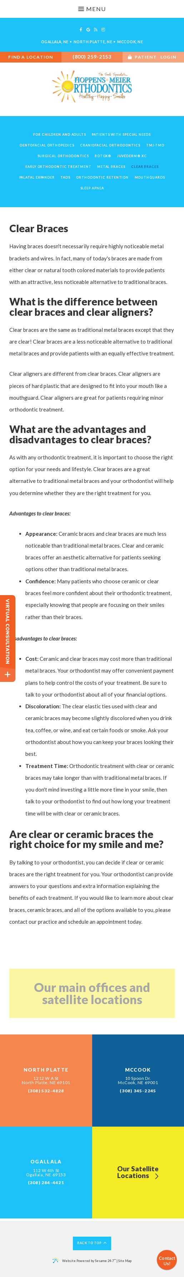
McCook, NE (130, 42)
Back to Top (91, 1243)
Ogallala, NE (55, 42)
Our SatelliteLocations (138, 1172)
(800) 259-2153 (92, 57)
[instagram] (103, 29)
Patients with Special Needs (121, 134)
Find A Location (30, 57)
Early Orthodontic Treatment (58, 166)
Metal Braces (111, 166)
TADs (65, 177)
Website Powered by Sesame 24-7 (84, 1260)
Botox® (103, 156)
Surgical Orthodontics (63, 156)
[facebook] (81, 29)
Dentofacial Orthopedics (47, 145)
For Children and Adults (59, 134)
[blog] (95, 29)
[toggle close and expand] (7, 674)
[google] (88, 29)
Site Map (124, 1261)
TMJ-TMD (155, 145)
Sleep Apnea (92, 188)
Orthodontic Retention (102, 177)
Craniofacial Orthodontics (110, 145)
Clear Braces (145, 166)
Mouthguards (150, 177)
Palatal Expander (37, 177)
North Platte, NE (93, 42)
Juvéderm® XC (132, 156)
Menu (92, 8)
